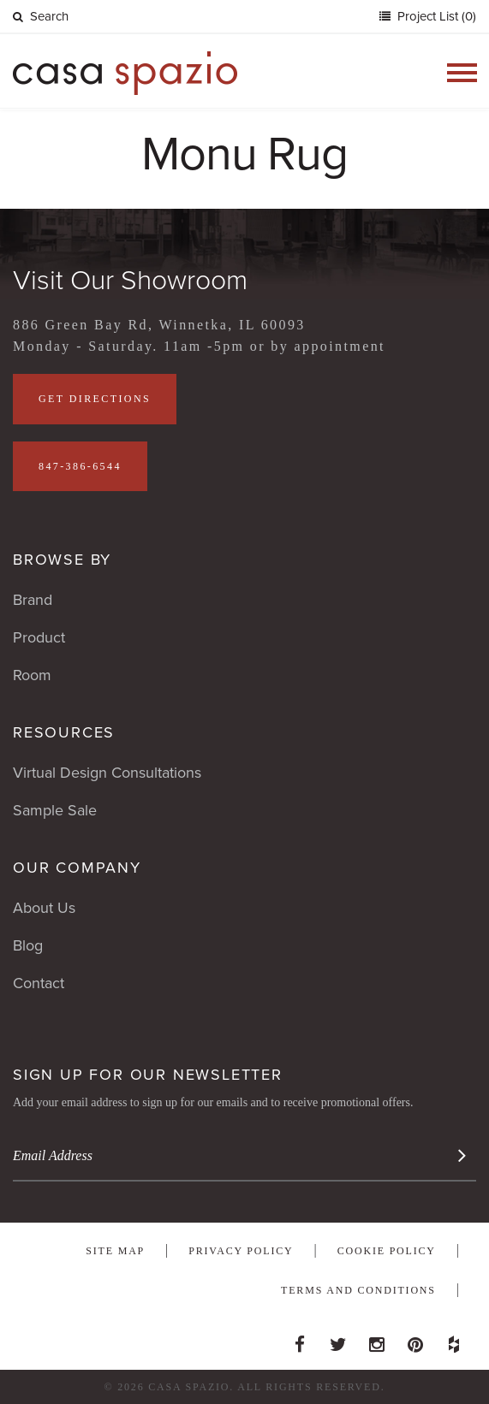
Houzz (454, 1340)
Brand (32, 599)
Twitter (338, 1340)
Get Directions (95, 399)
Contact (38, 983)
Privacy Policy (240, 1251)
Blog (28, 945)
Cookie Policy (386, 1251)
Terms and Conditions (358, 1290)
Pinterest (415, 1340)
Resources (64, 732)
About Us (44, 907)
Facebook (300, 1340)
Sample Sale (55, 810)
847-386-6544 (80, 466)
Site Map (115, 1251)
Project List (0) (435, 16)
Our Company (77, 867)
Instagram (377, 1340)
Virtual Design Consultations (107, 772)
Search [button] (41, 16)
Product (39, 637)
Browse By (62, 559)
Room (32, 675)
